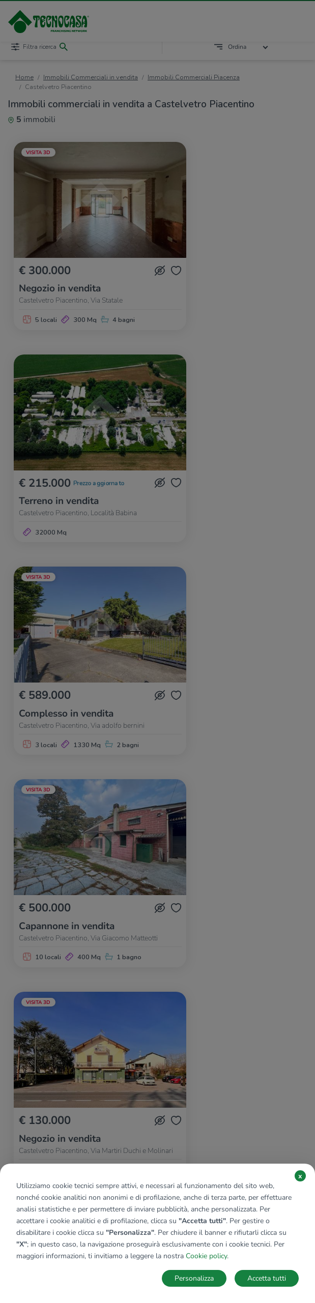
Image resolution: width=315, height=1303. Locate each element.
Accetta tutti (266, 1278)
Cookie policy (206, 1256)
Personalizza (194, 1278)
